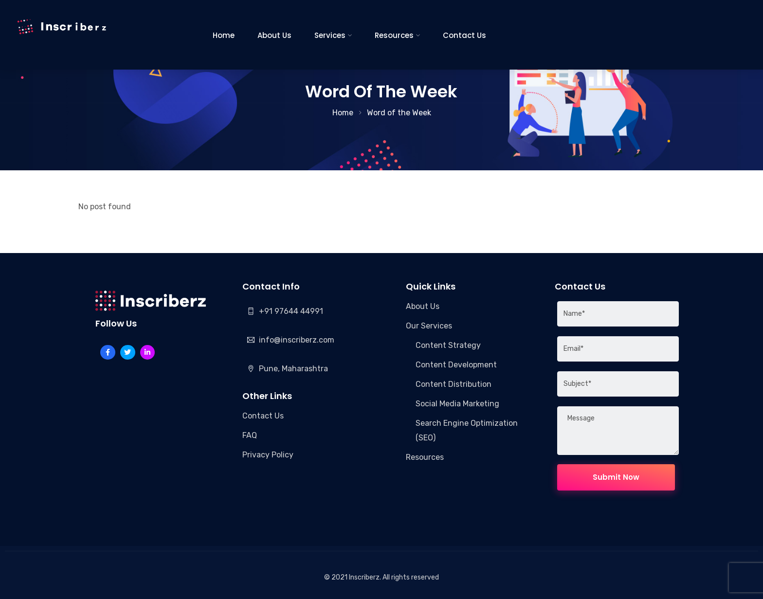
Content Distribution (453, 384)
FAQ (249, 435)
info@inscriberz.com (296, 340)
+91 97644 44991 (291, 311)
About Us (274, 35)
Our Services (429, 325)
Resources (394, 35)
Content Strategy (448, 345)
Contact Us (464, 35)
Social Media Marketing (457, 403)
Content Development (456, 364)
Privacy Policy (267, 454)
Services (329, 35)
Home (224, 35)
